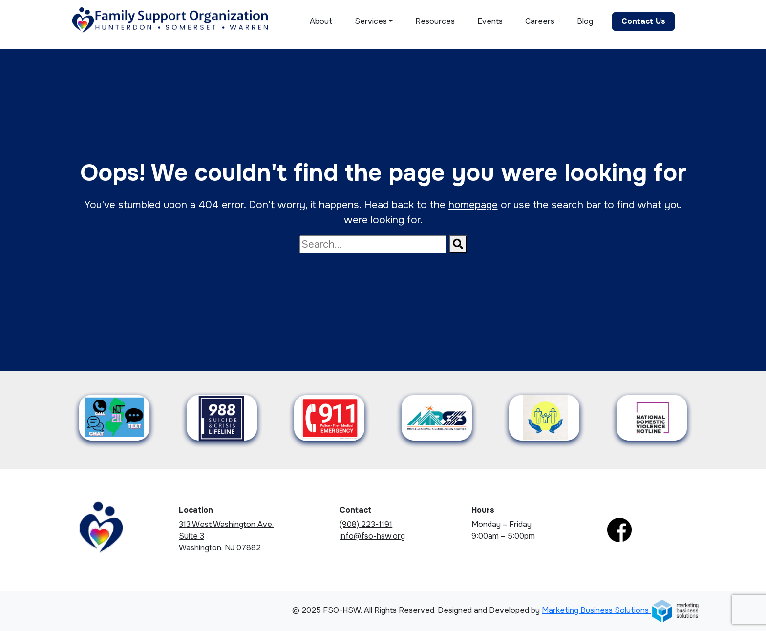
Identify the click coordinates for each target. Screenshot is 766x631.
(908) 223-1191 (366, 524)
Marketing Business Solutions (621, 610)
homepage (473, 204)
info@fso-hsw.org (372, 536)
